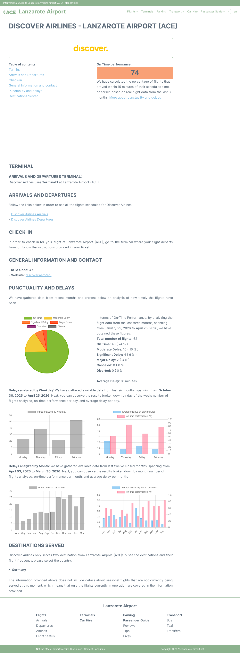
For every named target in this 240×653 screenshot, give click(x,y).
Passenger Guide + (213, 11)
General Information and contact (33, 85)
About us (100, 649)
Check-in (15, 80)
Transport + (176, 11)
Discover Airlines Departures (32, 219)
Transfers (173, 631)
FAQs (127, 636)
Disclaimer (76, 649)
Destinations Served (23, 96)
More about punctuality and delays (135, 97)
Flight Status (45, 636)
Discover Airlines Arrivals (29, 214)
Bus (169, 620)
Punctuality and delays (25, 91)
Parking (161, 11)
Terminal (15, 69)
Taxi (170, 625)
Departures (44, 625)
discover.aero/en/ (39, 275)
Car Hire (192, 11)
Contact (88, 649)
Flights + (132, 11)
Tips (126, 631)
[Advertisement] (91, 131)
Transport (174, 615)
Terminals (147, 11)
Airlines (41, 631)
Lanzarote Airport (42, 11)
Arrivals (41, 620)
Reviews (129, 625)
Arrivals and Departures (26, 75)
